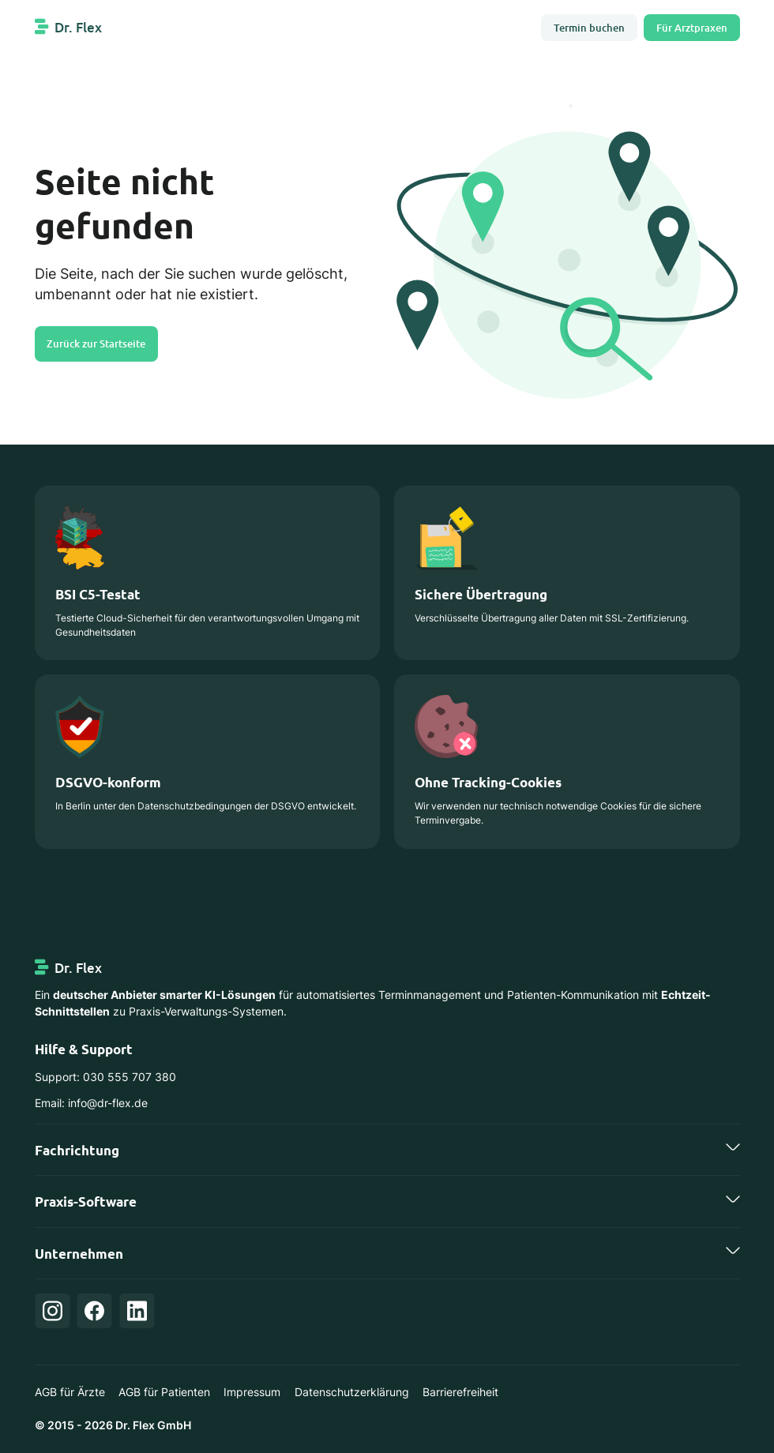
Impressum (252, 1392)
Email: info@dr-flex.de (91, 1103)
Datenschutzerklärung (352, 1392)
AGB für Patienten (164, 1392)
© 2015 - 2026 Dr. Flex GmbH (113, 1425)
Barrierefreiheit (460, 1392)
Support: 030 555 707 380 (105, 1077)
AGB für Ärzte (70, 1392)
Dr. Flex (78, 27)
